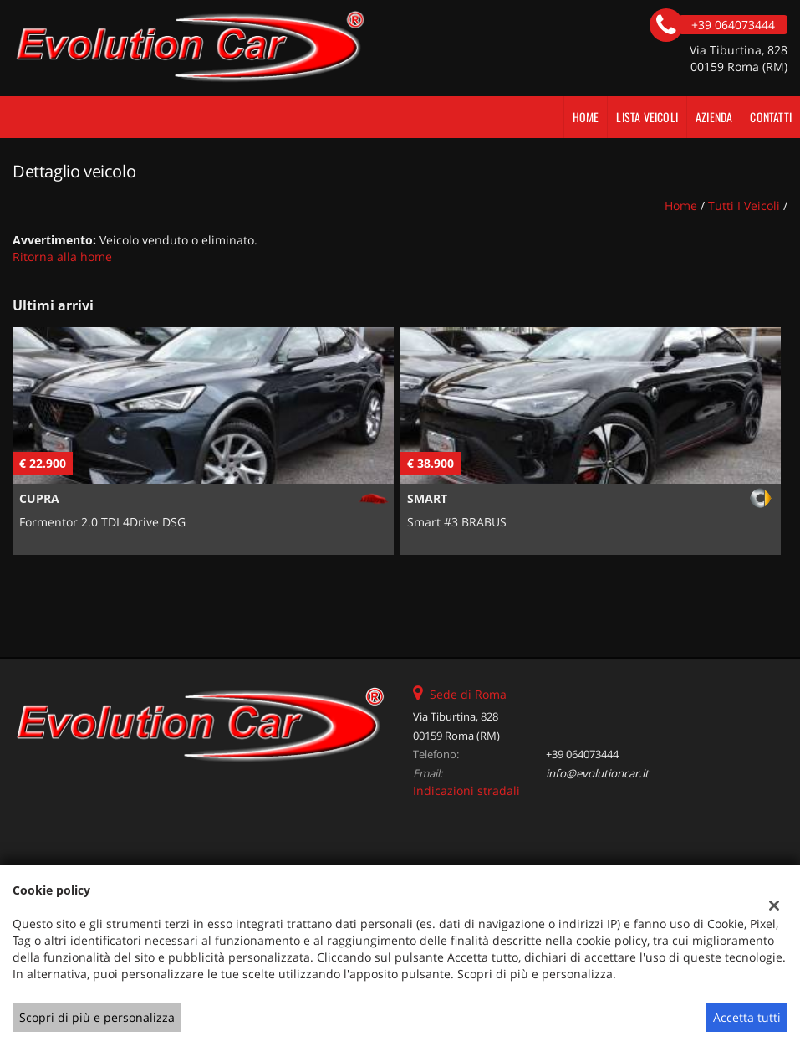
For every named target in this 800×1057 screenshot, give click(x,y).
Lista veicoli (647, 117)
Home (586, 117)
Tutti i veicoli (744, 205)
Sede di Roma (468, 694)
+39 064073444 (582, 754)
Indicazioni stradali (466, 790)
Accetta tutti (747, 1017)
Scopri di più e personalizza (97, 1017)
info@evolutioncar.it (597, 773)
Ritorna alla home (62, 256)
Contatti (771, 117)
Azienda (714, 117)
